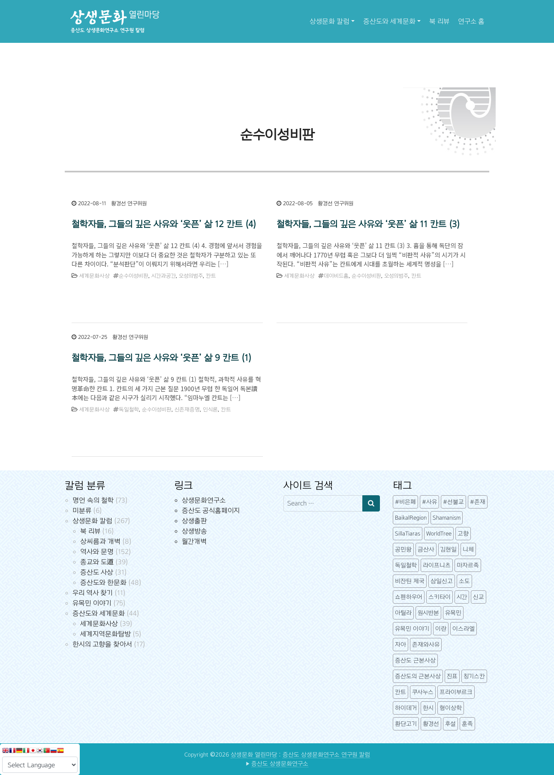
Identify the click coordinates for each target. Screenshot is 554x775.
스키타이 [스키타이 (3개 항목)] (439, 597)
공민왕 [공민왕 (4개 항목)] (403, 549)
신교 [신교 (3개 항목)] (478, 597)
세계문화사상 (94, 276)
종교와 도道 (97, 562)
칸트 (211, 276)
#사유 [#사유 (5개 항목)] (429, 502)
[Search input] (323, 503)
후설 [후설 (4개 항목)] (450, 724)
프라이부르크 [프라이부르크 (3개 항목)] (456, 692)
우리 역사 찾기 (92, 592)
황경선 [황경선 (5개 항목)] (431, 724)
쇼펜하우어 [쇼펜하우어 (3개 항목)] (408, 597)
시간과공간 (163, 276)
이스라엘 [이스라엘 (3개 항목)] (463, 628)
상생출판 (194, 520)
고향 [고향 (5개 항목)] (463, 533)
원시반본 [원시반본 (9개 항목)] (428, 613)
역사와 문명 (97, 551)
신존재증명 (187, 410)
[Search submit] (371, 503)
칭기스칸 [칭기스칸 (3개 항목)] (474, 676)
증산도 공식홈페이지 (211, 510)
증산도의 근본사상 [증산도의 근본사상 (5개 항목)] (418, 676)
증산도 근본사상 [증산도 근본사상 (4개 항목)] (415, 660)
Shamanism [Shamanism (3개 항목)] (447, 518)
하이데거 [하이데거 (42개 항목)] (406, 708)
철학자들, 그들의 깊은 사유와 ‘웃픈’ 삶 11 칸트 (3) (368, 224)
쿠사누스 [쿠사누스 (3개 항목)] (423, 692)
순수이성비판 (133, 276)
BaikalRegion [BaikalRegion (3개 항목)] (411, 518)
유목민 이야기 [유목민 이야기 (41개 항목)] (412, 628)
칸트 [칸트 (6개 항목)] (400, 692)
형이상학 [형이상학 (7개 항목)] (451, 708)
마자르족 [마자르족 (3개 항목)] (468, 565)
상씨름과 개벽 (100, 541)
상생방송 (194, 531)
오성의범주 (191, 276)
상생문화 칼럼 (329, 21)
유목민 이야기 (91, 603)
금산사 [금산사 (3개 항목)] (426, 549)
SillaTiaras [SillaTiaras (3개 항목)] (407, 533)
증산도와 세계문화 (389, 21)
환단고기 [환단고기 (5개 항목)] (406, 724)
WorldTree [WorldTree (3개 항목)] (439, 533)
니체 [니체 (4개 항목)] (468, 549)
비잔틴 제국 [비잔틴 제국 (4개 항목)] (410, 581)
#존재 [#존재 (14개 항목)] (477, 502)
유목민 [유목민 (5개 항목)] (453, 613)
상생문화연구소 (204, 500)
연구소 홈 (471, 21)
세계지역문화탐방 (105, 633)
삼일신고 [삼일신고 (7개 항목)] (442, 581)
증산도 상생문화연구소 (279, 763)
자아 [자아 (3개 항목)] (400, 644)
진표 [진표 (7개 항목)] (452, 676)
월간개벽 (194, 541)
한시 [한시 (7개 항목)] (428, 708)
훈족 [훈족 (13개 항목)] (467, 724)
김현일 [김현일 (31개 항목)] (448, 549)
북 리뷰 (439, 21)
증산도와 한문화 (103, 582)
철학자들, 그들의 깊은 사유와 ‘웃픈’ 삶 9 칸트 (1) (161, 357)
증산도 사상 (96, 572)
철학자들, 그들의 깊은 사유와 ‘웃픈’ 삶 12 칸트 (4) (164, 224)
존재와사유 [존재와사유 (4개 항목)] (426, 644)
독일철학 (129, 410)
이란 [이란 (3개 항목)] (440, 628)
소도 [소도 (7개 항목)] (464, 581)
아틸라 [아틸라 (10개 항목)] (403, 613)
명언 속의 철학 (93, 500)
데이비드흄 (336, 276)
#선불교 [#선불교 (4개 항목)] (453, 502)
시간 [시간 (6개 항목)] (462, 597)
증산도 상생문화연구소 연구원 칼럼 (326, 754)
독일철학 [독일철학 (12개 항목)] (406, 565)
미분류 (81, 510)
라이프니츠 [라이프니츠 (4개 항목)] (437, 565)
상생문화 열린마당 (254, 754)
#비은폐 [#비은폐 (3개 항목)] (405, 502)
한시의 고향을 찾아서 (102, 644)
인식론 (210, 410)
